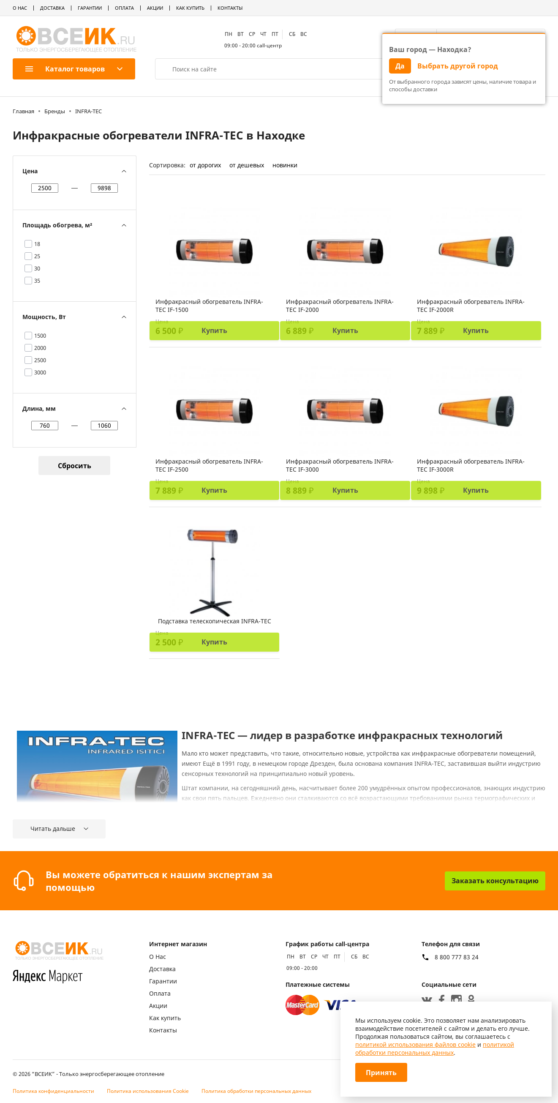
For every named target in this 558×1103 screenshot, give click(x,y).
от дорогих (205, 165)
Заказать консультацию (495, 880)
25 (37, 256)
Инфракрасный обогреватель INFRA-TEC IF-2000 (340, 306)
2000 (40, 348)
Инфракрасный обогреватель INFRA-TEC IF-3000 (340, 465)
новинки (284, 165)
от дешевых (246, 165)
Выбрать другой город (457, 66)
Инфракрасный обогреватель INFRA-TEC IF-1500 (209, 306)
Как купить (190, 8)
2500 (40, 360)
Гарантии (90, 8)
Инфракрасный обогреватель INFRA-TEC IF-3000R (471, 465)
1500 (40, 335)
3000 (40, 372)
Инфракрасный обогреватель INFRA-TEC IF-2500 (209, 465)
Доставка (52, 8)
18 (37, 244)
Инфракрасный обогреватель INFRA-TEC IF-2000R (471, 306)
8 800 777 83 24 (457, 957)
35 (37, 280)
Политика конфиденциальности (53, 1091)
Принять (381, 1072)
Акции (155, 8)
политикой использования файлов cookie (415, 1044)
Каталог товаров (65, 69)
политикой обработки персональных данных (434, 1048)
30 (37, 268)
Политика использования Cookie (148, 1091)
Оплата (124, 8)
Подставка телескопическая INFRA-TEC (214, 621)
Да (400, 66)
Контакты (230, 8)
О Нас (20, 8)
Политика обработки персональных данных (256, 1091)
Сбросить (74, 465)
